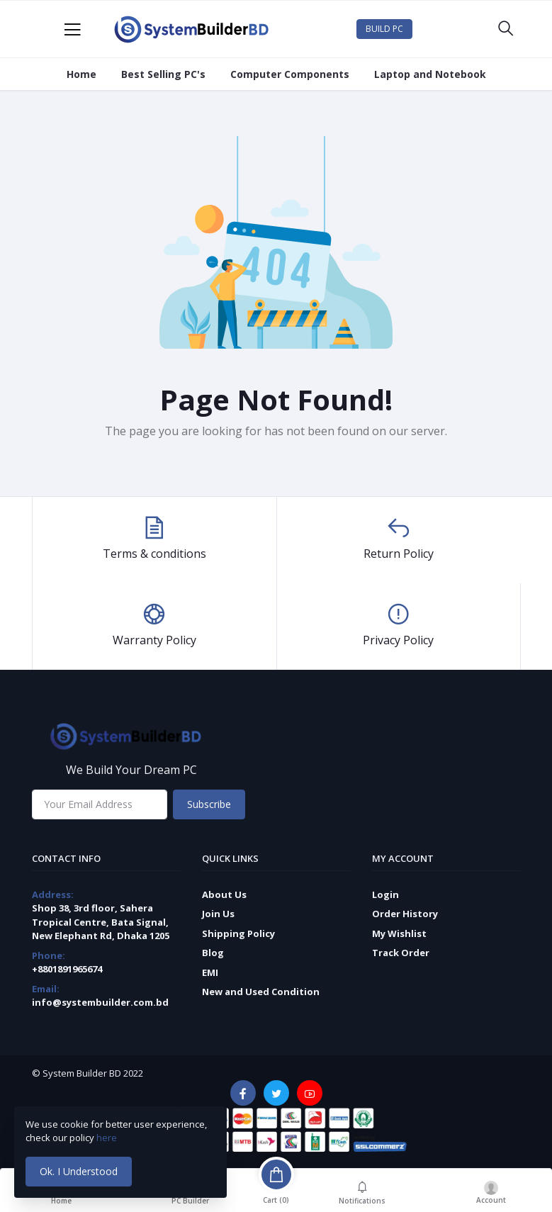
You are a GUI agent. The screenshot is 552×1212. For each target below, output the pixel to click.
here (107, 1137)
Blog (213, 952)
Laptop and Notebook (430, 74)
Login (385, 894)
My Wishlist (399, 933)
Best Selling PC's (163, 74)
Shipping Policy (238, 933)
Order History (405, 913)
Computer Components (289, 74)
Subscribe (209, 804)
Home (81, 74)
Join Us (218, 913)
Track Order (400, 952)
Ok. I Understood (79, 1171)
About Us (224, 894)
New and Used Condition (261, 991)
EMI (210, 972)
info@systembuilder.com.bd (100, 1002)
